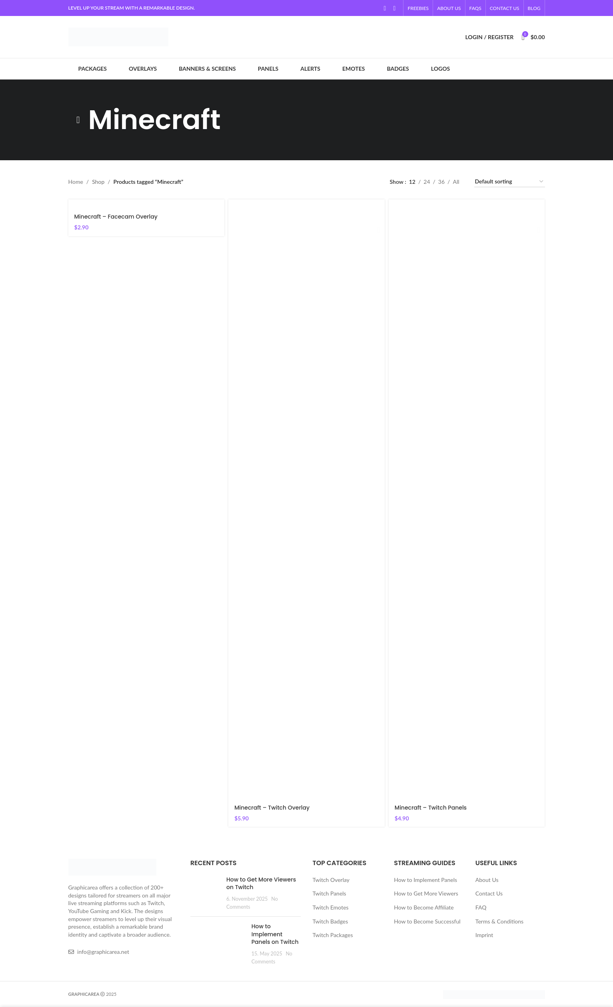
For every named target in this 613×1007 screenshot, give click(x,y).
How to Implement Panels (425, 879)
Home (75, 181)
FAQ (481, 907)
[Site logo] (118, 36)
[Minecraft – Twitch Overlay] (306, 499)
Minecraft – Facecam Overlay (116, 217)
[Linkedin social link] (394, 8)
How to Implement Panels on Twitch (275, 934)
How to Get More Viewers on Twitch (261, 884)
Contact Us (489, 893)
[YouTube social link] (384, 8)
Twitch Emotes (331, 907)
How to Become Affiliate (423, 907)
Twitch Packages (333, 934)
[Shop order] (509, 182)
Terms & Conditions (499, 921)
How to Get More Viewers (426, 893)
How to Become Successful (427, 921)
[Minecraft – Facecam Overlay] (146, 203)
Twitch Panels (329, 893)
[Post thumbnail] (205, 893)
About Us (487, 879)
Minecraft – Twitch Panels (431, 808)
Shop (98, 181)
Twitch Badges (330, 921)
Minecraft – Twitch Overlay (271, 808)
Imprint (484, 934)
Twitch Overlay (331, 879)
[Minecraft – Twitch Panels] (467, 499)
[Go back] (78, 120)
